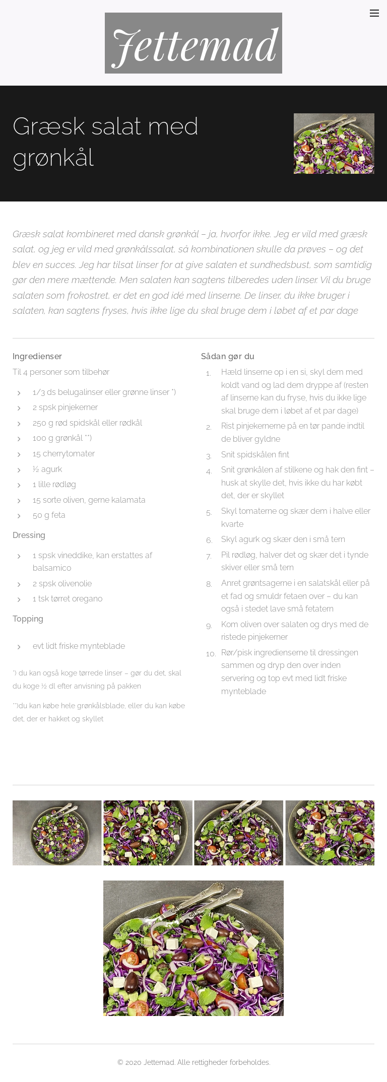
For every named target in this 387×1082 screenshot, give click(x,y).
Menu (374, 13)
